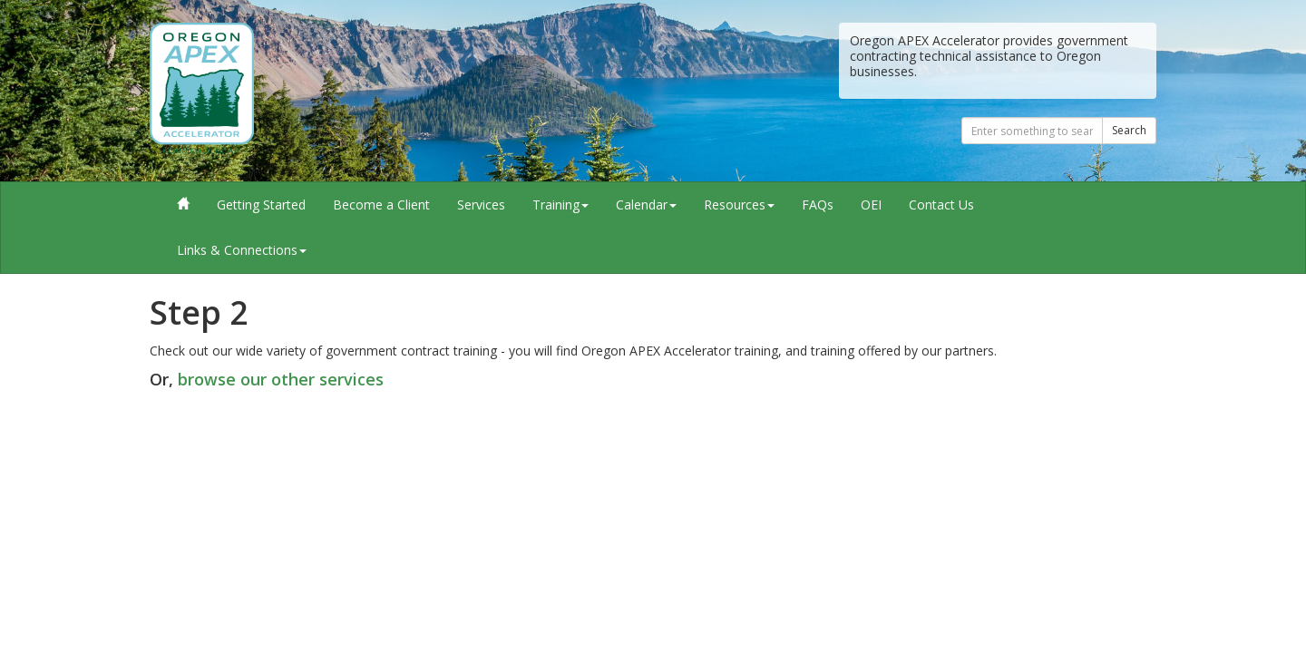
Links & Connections (242, 249)
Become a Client (381, 204)
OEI (871, 204)
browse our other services (281, 379)
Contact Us (941, 204)
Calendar (646, 204)
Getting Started (261, 204)
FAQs (817, 204)
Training (560, 204)
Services (481, 204)
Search (1129, 130)
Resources (739, 204)
